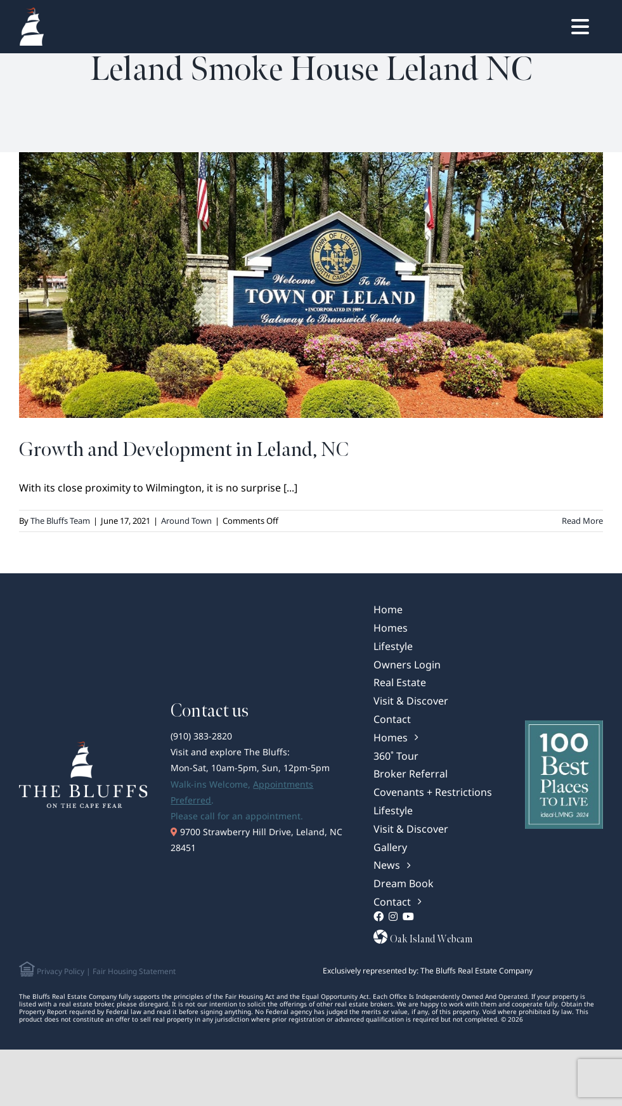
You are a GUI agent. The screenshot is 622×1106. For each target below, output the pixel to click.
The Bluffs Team (60, 520)
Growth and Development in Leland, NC (184, 450)
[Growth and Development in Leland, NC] (311, 285)
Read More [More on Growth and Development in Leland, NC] (582, 520)
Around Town (186, 520)
